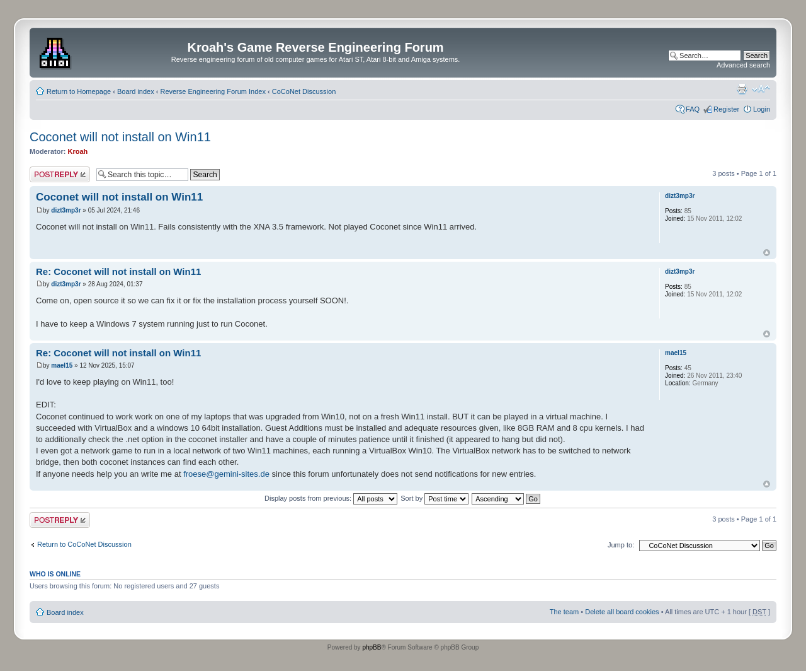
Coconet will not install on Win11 (120, 137)
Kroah (78, 151)
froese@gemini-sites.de (226, 474)
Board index (135, 91)
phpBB (371, 647)
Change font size (761, 89)
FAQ (693, 109)
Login (761, 109)
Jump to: (621, 545)
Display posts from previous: (330, 498)
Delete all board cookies (622, 612)
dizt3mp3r (66, 210)
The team (564, 612)
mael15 (61, 365)
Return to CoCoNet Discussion (84, 544)
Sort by (434, 498)
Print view (742, 89)
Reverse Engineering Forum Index (213, 91)
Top (766, 252)
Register (726, 109)
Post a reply (60, 174)
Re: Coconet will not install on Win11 (118, 271)
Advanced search (743, 65)
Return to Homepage (79, 91)
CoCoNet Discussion (304, 91)
